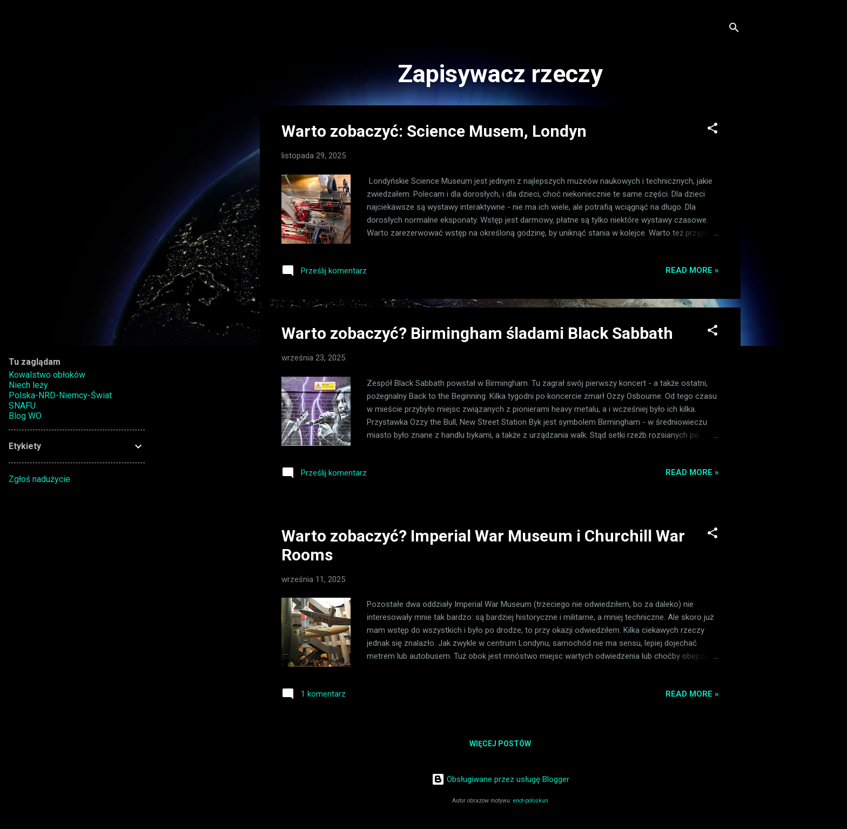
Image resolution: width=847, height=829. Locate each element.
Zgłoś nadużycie (39, 479)
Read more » (692, 270)
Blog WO (25, 416)
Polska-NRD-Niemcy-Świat (60, 395)
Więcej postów (500, 743)
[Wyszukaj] (734, 29)
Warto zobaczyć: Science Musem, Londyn (434, 131)
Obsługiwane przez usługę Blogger (500, 779)
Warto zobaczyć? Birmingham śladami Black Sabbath (477, 333)
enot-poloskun (530, 800)
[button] (712, 130)
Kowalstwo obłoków (47, 375)
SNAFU (22, 405)
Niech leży (28, 385)
